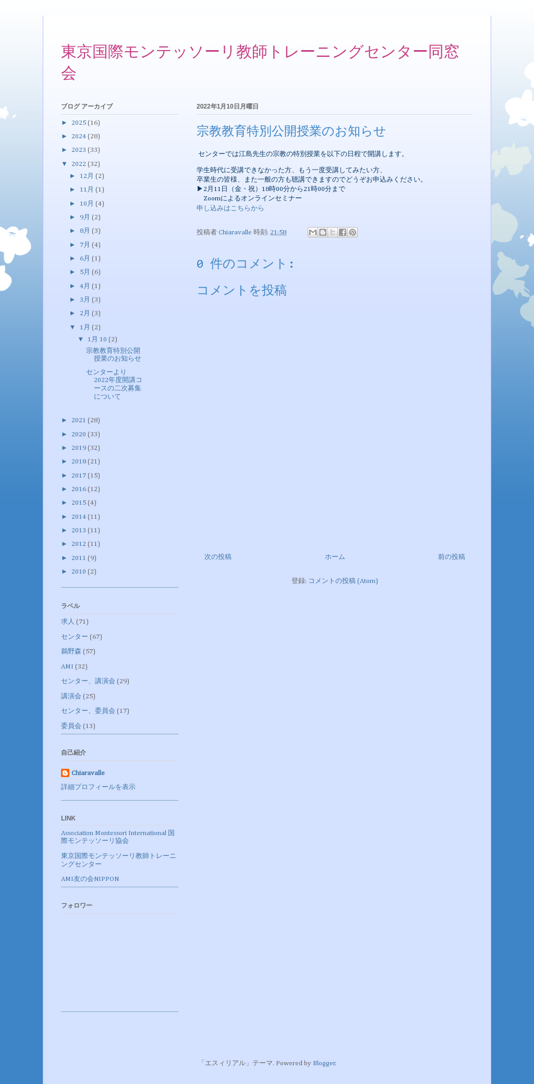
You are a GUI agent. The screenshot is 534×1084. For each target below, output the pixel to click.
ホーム (335, 557)
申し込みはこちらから (230, 208)
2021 (79, 420)
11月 (87, 189)
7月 (86, 245)
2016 (79, 489)
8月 (86, 231)
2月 (86, 313)
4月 (86, 286)
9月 (86, 217)
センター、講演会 (88, 681)
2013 (79, 530)
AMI (67, 666)
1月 (86, 327)
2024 (79, 136)
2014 (79, 517)
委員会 (71, 726)
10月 (87, 203)
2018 (79, 461)
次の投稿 (218, 557)
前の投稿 (451, 557)
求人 (68, 621)
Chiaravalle (88, 773)
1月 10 (98, 339)
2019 (79, 448)
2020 (79, 434)
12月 (87, 176)
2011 (79, 558)
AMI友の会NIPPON (90, 879)
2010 (79, 571)
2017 (79, 475)
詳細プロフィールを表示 (98, 787)
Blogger (324, 1063)
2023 (79, 150)
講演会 (71, 696)
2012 (79, 544)
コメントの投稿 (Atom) (343, 581)
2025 (79, 123)
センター (74, 637)
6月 (86, 258)
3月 (86, 299)
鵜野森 (71, 651)
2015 (79, 502)
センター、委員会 (88, 711)
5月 (86, 272)
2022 (79, 164)
